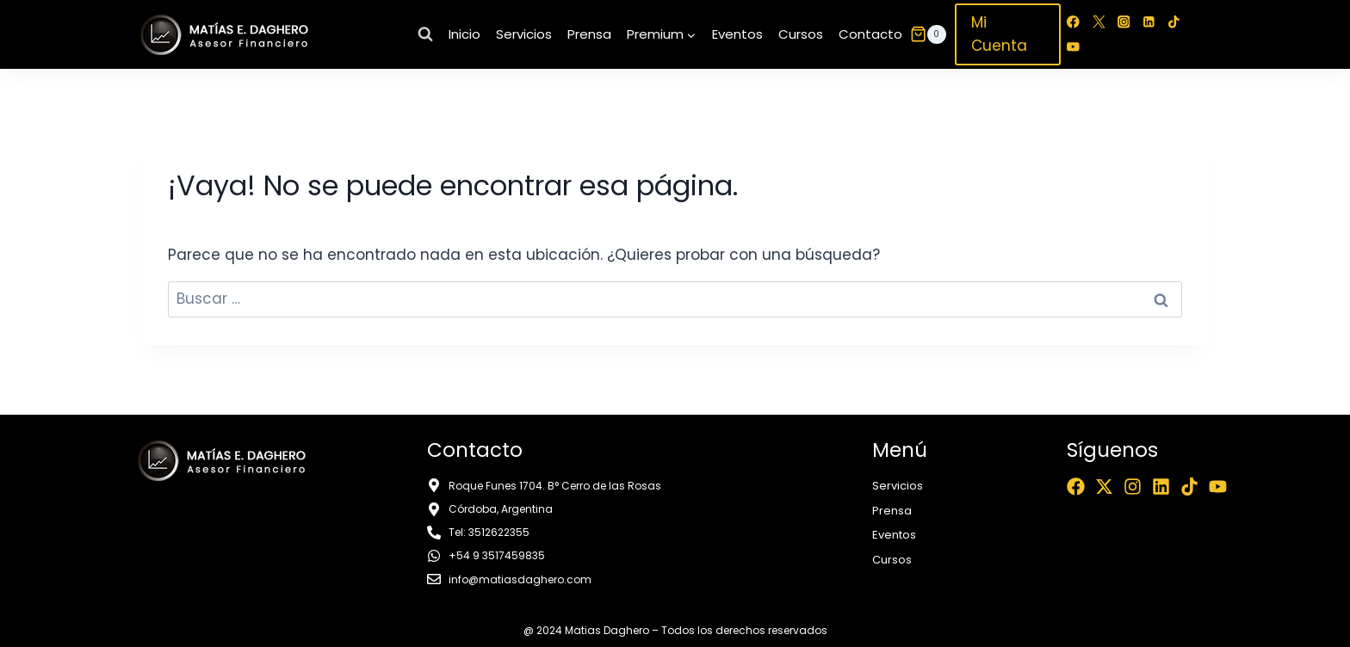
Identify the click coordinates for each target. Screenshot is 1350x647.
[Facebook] (1073, 21)
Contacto (870, 34)
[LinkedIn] (1148, 21)
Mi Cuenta (999, 34)
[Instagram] (1124, 21)
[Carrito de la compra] (928, 34)
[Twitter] (1098, 21)
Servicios (524, 34)
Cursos (800, 34)
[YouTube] (1073, 46)
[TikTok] (1173, 21)
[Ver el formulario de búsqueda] (425, 34)
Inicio (464, 34)
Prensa (589, 34)
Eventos (737, 34)
